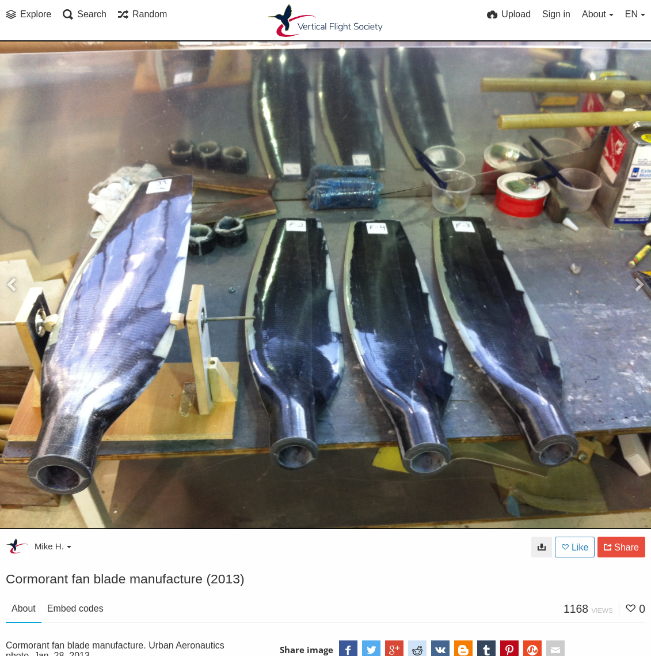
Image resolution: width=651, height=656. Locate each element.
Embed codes (75, 608)
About (24, 608)
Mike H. (53, 546)
